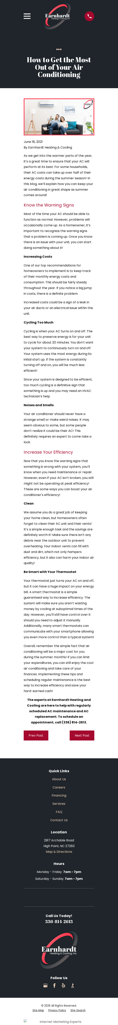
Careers (59, 787)
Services (58, 803)
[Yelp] (63, 985)
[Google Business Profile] (45, 985)
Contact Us (59, 820)
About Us (59, 779)
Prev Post (36, 735)
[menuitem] (38, 1010)
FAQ (59, 812)
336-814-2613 (59, 921)
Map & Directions (59, 851)
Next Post (82, 735)
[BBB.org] (72, 985)
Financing (59, 795)
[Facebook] (54, 985)
